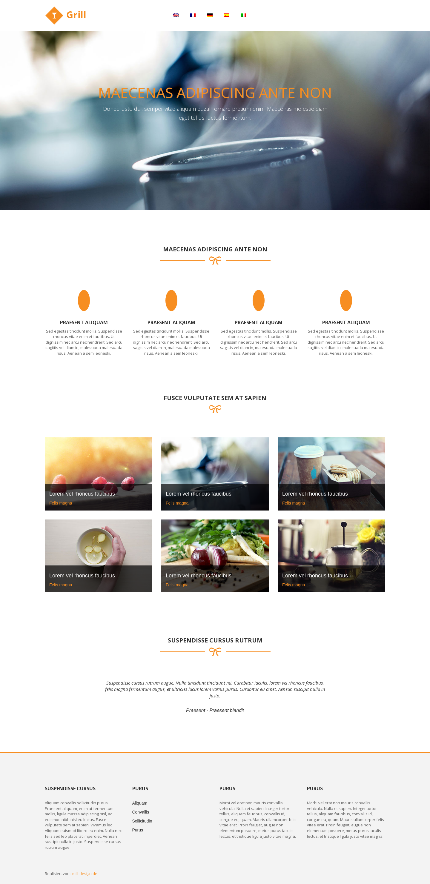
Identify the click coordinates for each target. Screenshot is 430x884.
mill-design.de (84, 873)
